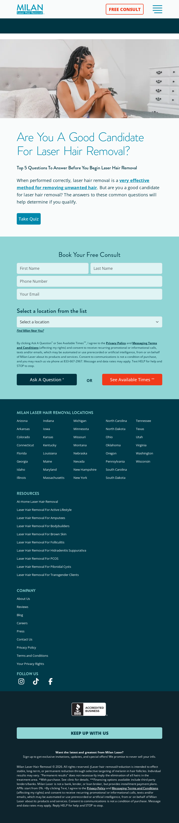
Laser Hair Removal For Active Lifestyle (44, 510)
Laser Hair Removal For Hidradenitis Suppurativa (51, 550)
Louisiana (50, 453)
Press (20, 631)
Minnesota (81, 429)
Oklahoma (113, 445)
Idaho (21, 469)
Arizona (22, 421)
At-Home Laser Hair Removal (37, 501)
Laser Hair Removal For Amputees (41, 518)
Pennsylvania (115, 461)
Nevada (78, 461)
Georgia (22, 461)
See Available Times (132, 379)
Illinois (21, 477)
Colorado (23, 437)
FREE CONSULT (125, 9)
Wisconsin (143, 461)
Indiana (48, 421)
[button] (157, 9)
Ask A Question (47, 379)
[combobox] (89, 321)
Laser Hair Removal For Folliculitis (40, 542)
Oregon (111, 453)
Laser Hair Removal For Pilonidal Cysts (44, 566)
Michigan (79, 421)
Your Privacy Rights (30, 664)
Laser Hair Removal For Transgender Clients (48, 575)
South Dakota (115, 477)
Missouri (79, 437)
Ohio (109, 437)
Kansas (48, 437)
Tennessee (143, 421)
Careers (22, 623)
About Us (23, 599)
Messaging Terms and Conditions (135, 788)
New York (80, 477)
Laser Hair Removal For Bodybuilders (43, 526)
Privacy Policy (116, 343)
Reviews (22, 607)
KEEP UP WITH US (89, 733)
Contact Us (24, 639)
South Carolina (116, 469)
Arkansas (23, 429)
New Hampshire (84, 469)
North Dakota (115, 429)
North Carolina (116, 421)
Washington (144, 453)
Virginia (141, 445)
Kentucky (49, 445)
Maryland (50, 469)
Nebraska (80, 453)
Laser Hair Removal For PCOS (37, 558)
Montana (80, 445)
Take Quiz (29, 219)
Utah (139, 437)
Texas (140, 429)
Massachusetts (53, 477)
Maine (47, 461)
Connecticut (25, 445)
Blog (20, 615)
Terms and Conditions (32, 655)
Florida (22, 453)
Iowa (46, 429)
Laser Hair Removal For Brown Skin (42, 534)
